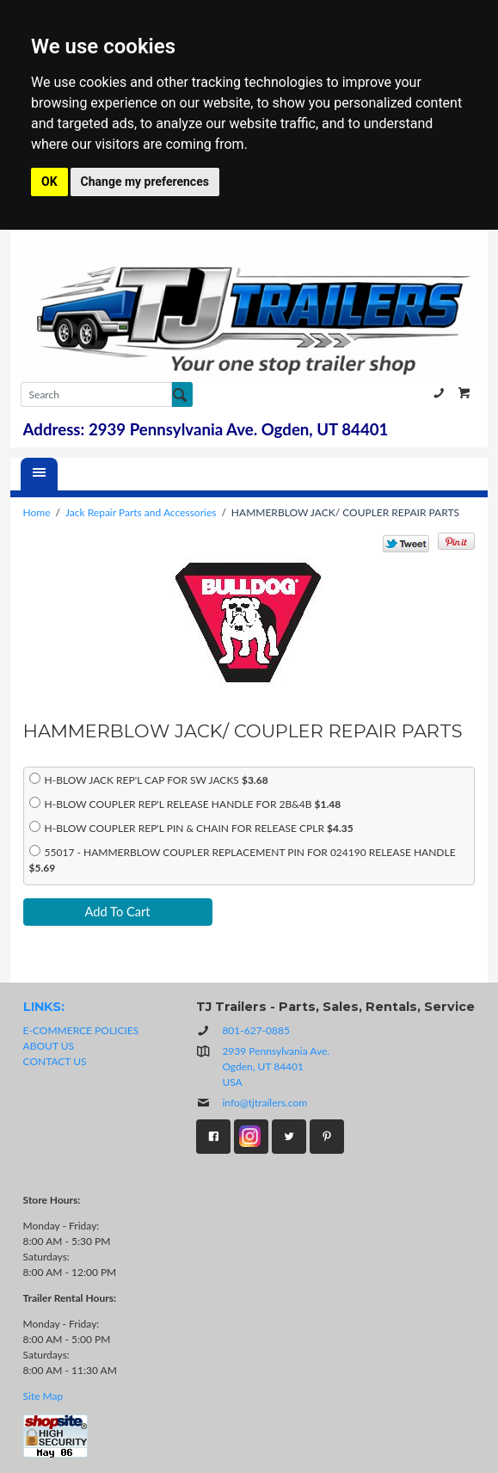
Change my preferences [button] (145, 181)
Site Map (43, 1396)
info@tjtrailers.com (251, 1102)
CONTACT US (55, 1061)
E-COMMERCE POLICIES (81, 1030)
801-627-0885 (439, 393)
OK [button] (49, 181)
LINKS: (44, 1006)
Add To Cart (118, 911)
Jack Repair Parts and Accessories (140, 512)
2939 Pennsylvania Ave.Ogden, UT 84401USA (275, 1066)
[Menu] (39, 474)
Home (37, 512)
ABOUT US (48, 1045)
